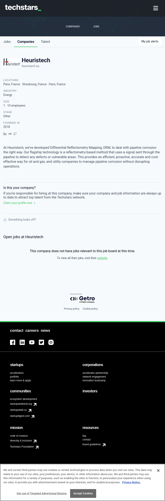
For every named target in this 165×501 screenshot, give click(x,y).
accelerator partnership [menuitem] (95, 372)
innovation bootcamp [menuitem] (94, 380)
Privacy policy (71, 308)
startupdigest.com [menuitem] (20, 416)
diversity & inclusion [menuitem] (21, 440)
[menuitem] (156, 8)
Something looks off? (19, 219)
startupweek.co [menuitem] (18, 409)
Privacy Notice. (131, 483)
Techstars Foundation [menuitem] (22, 446)
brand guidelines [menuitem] (92, 444)
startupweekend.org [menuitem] (21, 403)
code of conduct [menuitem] (19, 435)
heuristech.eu (30, 66)
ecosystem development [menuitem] (23, 399)
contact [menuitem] (87, 439)
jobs (7, 42)
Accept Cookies (83, 494)
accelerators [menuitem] (17, 372)
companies (25, 42)
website (102, 258)
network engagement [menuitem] (94, 376)
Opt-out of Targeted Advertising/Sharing (42, 494)
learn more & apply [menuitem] (20, 380)
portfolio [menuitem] (14, 376)
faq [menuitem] (84, 435)
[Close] (158, 471)
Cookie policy (90, 308)
